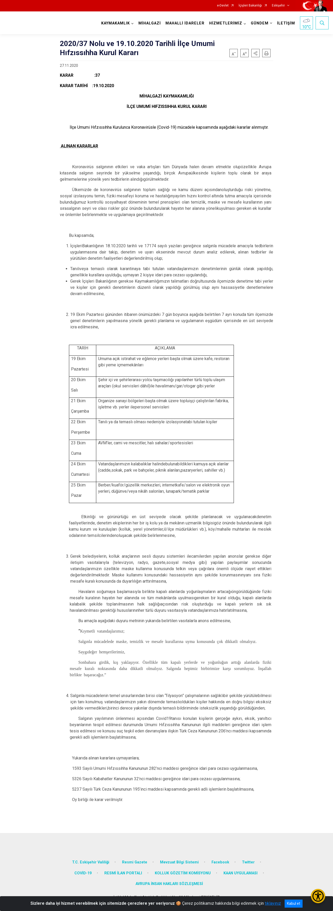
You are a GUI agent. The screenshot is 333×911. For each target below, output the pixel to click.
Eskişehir (278, 5)
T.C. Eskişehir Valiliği (90, 862)
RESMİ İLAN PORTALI (123, 873)
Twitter (248, 862)
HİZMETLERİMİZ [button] (225, 23)
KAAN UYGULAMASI (240, 873)
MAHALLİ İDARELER (184, 23)
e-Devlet (223, 5)
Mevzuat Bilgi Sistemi (179, 862)
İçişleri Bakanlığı (250, 5)
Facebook (220, 862)
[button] (255, 53)
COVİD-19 (83, 873)
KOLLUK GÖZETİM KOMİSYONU (183, 873)
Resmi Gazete (134, 862)
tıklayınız (273, 903)
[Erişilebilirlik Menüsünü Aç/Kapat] (318, 896)
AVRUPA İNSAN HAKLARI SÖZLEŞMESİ (169, 884)
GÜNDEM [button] (259, 23)
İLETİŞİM (286, 23)
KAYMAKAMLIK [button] (115, 23)
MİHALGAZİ (149, 23)
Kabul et (293, 903)
